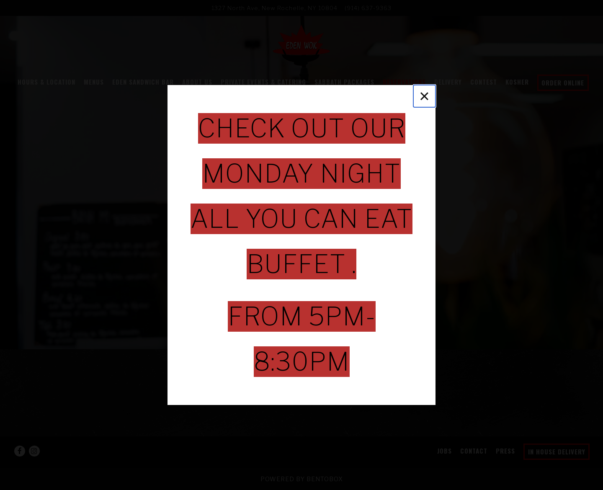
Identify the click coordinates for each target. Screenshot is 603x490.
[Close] (424, 96)
